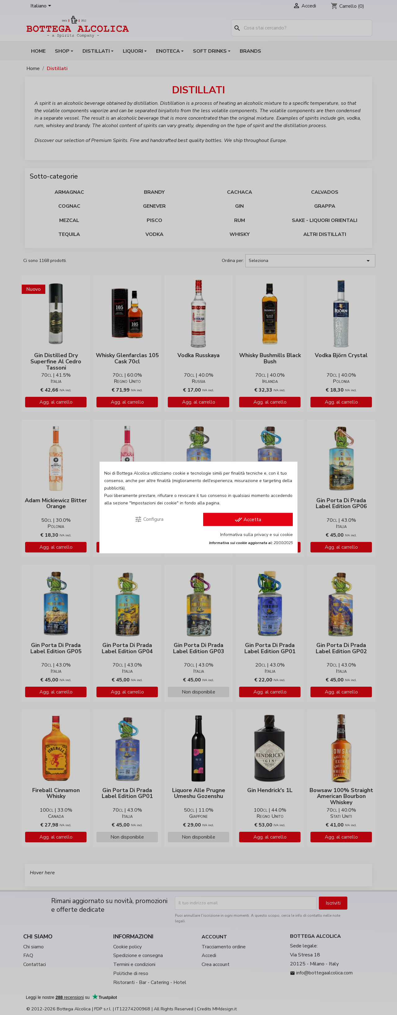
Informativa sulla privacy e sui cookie (256, 535)
